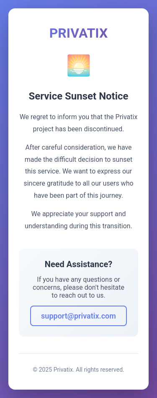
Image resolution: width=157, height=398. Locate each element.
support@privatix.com (78, 315)
